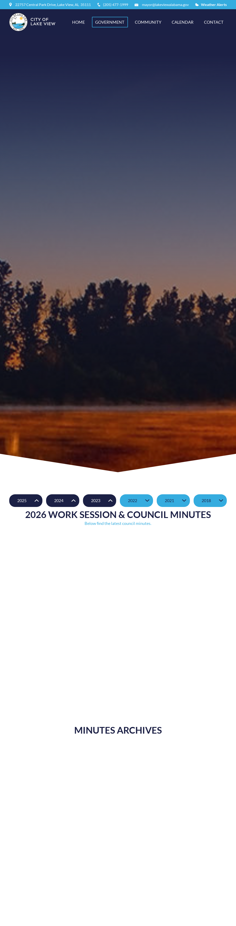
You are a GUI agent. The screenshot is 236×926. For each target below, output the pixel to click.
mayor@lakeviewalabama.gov (165, 4)
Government (109, 22)
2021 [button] (169, 500)
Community (148, 22)
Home (78, 22)
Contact (214, 22)
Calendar (183, 22)
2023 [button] (95, 500)
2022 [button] (132, 500)
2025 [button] (22, 500)
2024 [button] (58, 500)
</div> (118, 573)
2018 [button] (206, 500)
